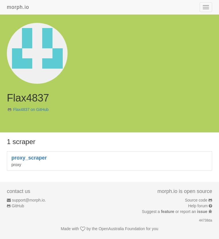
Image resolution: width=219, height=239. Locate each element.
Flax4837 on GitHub (31, 109)
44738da (205, 220)
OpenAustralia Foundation (122, 228)
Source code (196, 200)
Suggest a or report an (175, 211)
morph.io (18, 7)
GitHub (18, 206)
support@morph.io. (29, 200)
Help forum (198, 206)
